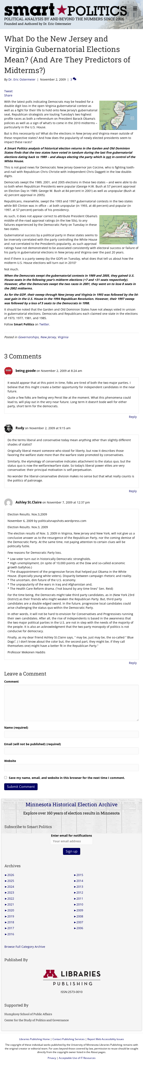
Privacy (52, 1058)
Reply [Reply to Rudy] (133, 491)
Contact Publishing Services (68, 1039)
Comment (11, 681)
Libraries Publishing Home (34, 1039)
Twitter (44, 324)
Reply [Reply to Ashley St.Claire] (133, 663)
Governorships (28, 337)
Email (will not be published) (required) (32, 744)
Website (10, 761)
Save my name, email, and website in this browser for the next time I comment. (67, 778)
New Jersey (48, 337)
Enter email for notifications (71, 839)
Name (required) (16, 728)
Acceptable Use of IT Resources (77, 1058)
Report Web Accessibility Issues (105, 1039)
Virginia (63, 337)
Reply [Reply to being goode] (133, 417)
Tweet (8, 91)
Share (8, 95)
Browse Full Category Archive (24, 947)
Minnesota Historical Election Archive (71, 804)
